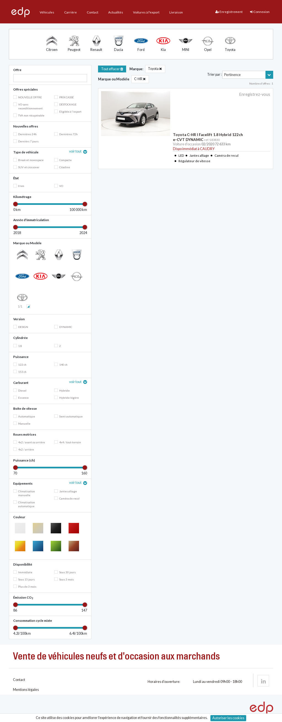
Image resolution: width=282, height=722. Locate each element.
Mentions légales (26, 690)
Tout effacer (112, 69)
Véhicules (47, 12)
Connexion (260, 12)
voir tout (75, 151)
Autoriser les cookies (228, 718)
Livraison (176, 12)
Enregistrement (229, 12)
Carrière (70, 12)
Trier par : (214, 74)
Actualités (115, 12)
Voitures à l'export (146, 12)
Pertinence (232, 75)
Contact (92, 12)
